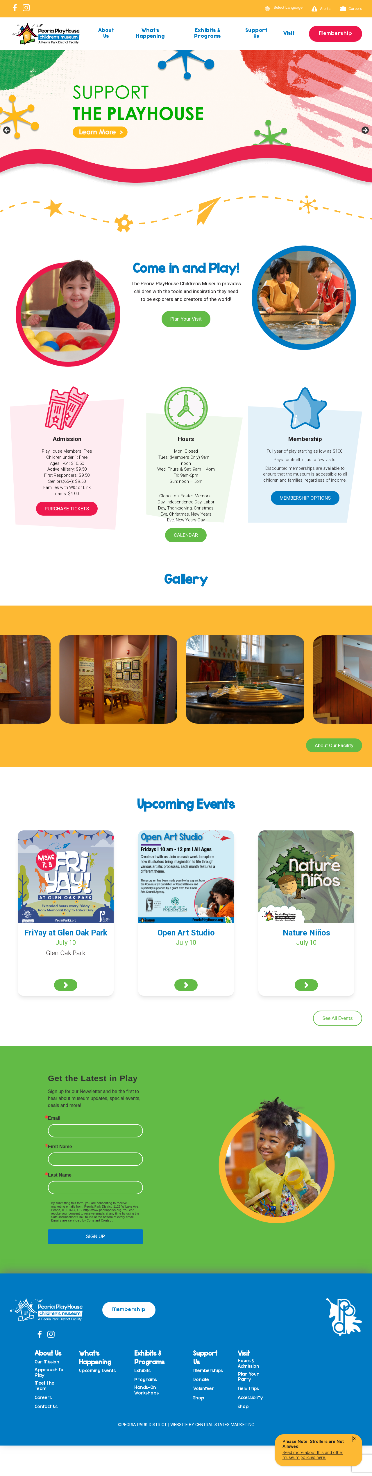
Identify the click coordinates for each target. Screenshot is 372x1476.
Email (54, 1118)
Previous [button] (7, 130)
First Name (60, 1146)
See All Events (337, 1018)
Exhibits (142, 1370)
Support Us (256, 33)
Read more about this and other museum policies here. (312, 1455)
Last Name (59, 1175)
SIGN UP (95, 1236)
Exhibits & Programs (207, 33)
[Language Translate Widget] (291, 7)
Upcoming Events (97, 1370)
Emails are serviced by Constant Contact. (82, 1220)
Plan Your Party (248, 1376)
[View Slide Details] (186, 132)
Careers (351, 8)
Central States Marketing (224, 1424)
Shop (198, 1398)
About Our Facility (334, 745)
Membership (335, 32)
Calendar (186, 535)
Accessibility (250, 1397)
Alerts (321, 8)
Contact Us (46, 1406)
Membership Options (305, 498)
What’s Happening (150, 33)
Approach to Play (49, 1372)
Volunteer (203, 1388)
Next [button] (364, 130)
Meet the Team (44, 1385)
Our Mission (47, 1362)
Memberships (208, 1370)
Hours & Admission (248, 1363)
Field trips (248, 1388)
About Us (106, 33)
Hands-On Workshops (146, 1390)
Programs (145, 1379)
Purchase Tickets (67, 509)
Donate (201, 1379)
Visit (289, 33)
